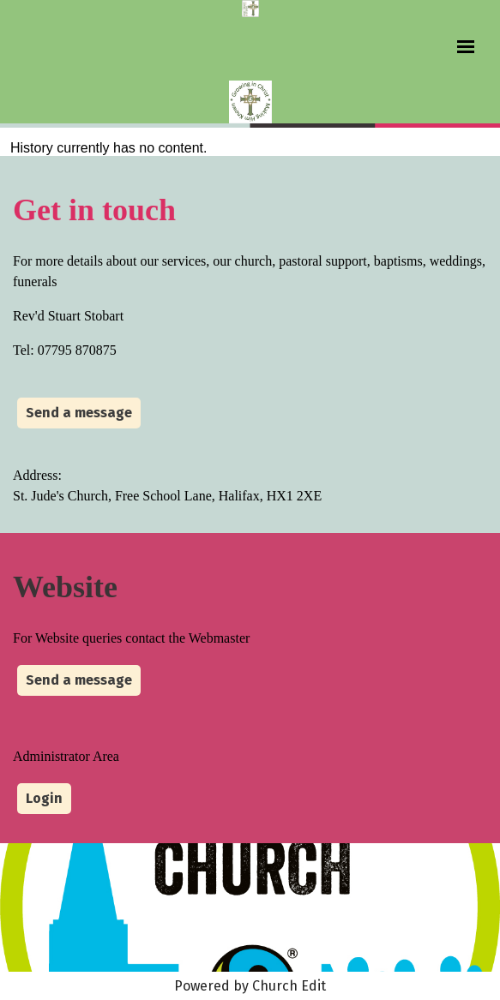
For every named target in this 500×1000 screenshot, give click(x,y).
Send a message (79, 412)
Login (44, 798)
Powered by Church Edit (250, 986)
